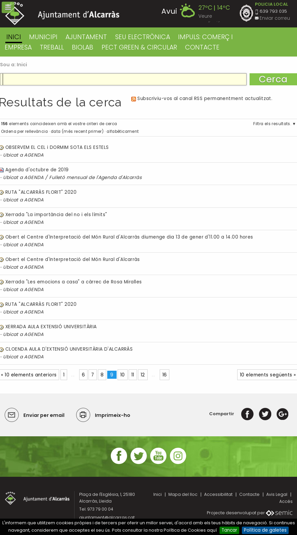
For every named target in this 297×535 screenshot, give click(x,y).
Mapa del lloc (182, 494)
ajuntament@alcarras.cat (107, 517)
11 (132, 375)
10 (122, 375)
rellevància (36, 131)
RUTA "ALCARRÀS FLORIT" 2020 (41, 192)
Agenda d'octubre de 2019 (37, 170)
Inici (13, 36)
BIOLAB (82, 47)
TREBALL (52, 47)
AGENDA (34, 155)
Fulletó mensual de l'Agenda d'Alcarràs (95, 177)
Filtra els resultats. (272, 123)
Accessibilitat (218, 494)
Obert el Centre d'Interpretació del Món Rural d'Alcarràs (72, 259)
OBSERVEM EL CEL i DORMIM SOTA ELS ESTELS (57, 147)
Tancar (229, 530)
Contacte (249, 494)
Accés (286, 501)
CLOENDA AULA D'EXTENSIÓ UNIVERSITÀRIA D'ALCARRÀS (69, 349)
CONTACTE (202, 47)
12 (143, 375)
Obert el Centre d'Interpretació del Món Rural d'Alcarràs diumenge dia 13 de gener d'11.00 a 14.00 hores (129, 237)
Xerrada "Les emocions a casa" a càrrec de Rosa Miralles (73, 282)
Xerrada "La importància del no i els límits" (56, 214)
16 (164, 375)
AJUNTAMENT (86, 36)
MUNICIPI (43, 36)
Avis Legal (276, 494)
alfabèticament (123, 131)
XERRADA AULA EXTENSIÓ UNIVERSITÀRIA (51, 327)
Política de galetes (265, 530)
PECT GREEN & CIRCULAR (139, 47)
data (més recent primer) (77, 131)
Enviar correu (275, 18)
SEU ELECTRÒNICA (142, 36)
